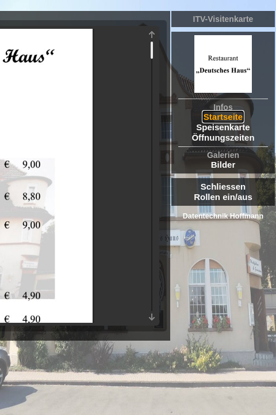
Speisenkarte (223, 127)
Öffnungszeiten (222, 137)
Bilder (223, 164)
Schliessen (223, 186)
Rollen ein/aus (223, 197)
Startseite (223, 117)
